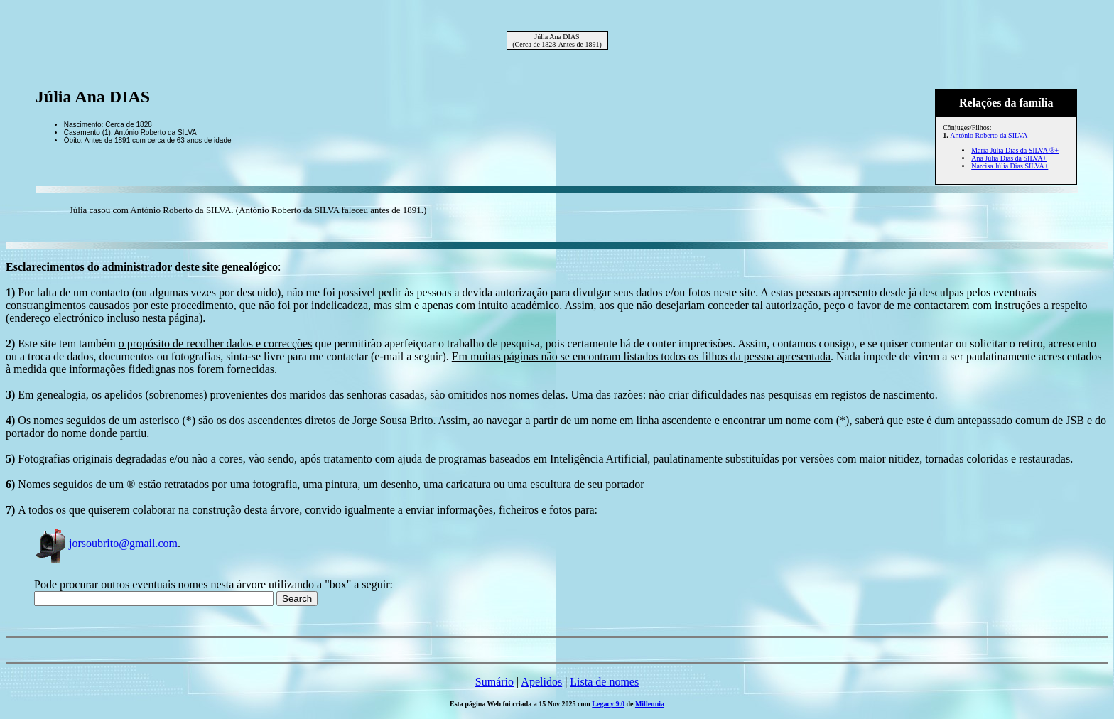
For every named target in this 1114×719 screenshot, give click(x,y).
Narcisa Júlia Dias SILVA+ (1009, 166)
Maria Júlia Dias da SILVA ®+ (1015, 150)
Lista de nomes (604, 682)
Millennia (649, 704)
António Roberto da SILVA (988, 135)
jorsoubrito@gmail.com (106, 543)
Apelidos (541, 682)
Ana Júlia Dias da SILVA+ (1009, 158)
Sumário (494, 682)
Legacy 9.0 (608, 704)
